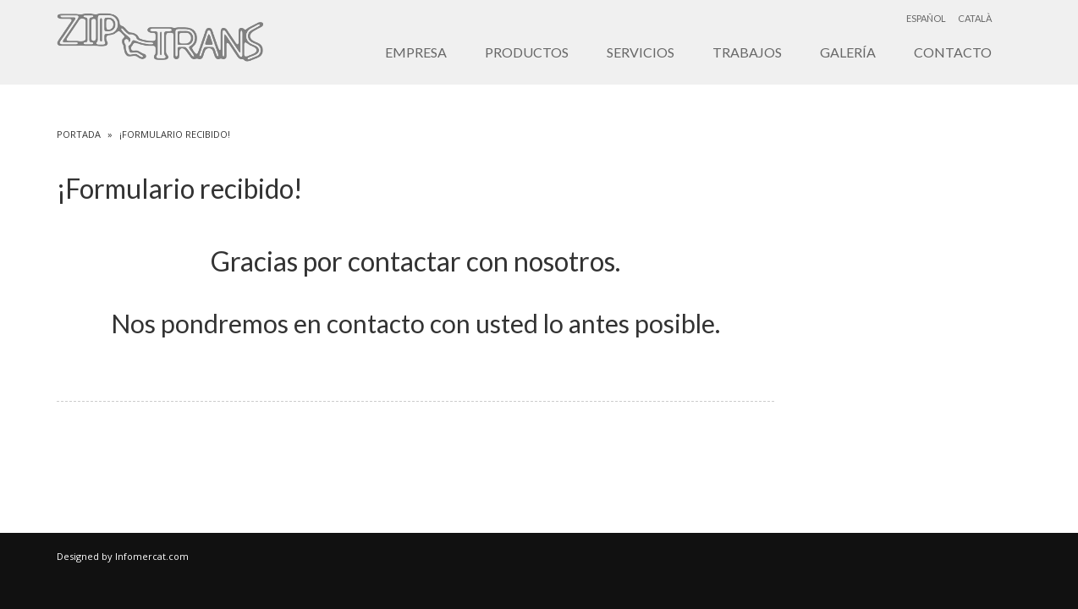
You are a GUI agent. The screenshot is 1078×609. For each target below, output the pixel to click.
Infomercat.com (152, 556)
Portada (79, 134)
